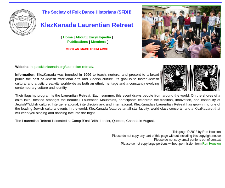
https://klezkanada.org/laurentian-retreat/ (62, 67)
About (81, 37)
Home (68, 37)
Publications (77, 42)
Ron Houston (212, 143)
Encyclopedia (99, 37)
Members (98, 42)
